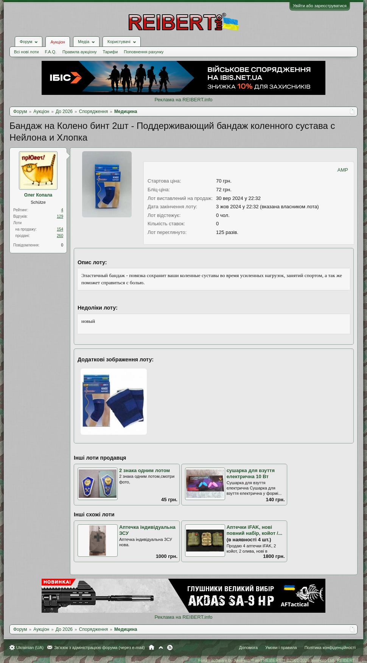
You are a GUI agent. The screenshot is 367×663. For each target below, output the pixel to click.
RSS (170, 647)
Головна (151, 647)
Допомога (248, 647)
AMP (342, 170)
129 (60, 216)
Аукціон (57, 42)
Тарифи (110, 52)
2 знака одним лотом (144, 470)
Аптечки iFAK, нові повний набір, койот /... (254, 530)
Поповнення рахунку (143, 52)
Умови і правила (281, 647)
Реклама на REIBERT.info (183, 99)
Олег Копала (38, 195)
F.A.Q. (50, 52)
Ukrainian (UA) (30, 647)
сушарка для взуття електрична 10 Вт (251, 474)
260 (60, 236)
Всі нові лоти (26, 52)
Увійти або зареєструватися (320, 5)
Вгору (160, 647)
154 (60, 229)
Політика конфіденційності (330, 647)
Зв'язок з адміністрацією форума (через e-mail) (99, 647)
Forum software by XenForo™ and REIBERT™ (277, 660)
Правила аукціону (79, 52)
